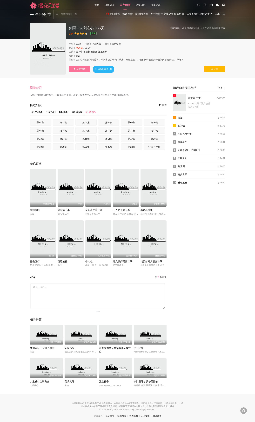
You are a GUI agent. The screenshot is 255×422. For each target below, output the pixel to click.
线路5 (90, 111)
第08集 (63, 130)
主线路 (37, 111)
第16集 (108, 138)
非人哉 (89, 261)
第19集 (40, 146)
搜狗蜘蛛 (121, 415)
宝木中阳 (80, 51)
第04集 (108, 122)
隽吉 (78, 55)
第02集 (63, 122)
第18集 (154, 138)
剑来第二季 (64, 209)
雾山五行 (35, 261)
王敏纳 (104, 51)
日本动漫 (109, 4)
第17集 (131, 138)
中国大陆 (96, 43)
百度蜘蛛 (145, 415)
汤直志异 (69, 347)
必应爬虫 (110, 415)
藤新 (88, 51)
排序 (163, 104)
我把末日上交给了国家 (42, 347)
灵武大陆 (35, 209)
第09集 (86, 130)
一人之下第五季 (121, 209)
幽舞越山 (95, 51)
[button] (37, 87)
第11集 (131, 130)
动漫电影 (141, 4)
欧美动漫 (156, 4)
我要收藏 (175, 28)
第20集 (63, 146)
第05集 (131, 122)
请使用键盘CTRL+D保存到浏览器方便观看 (203, 28)
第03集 (86, 122)
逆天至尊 (138, 347)
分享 (214, 69)
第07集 (40, 130)
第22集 (108, 146)
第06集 (154, 122)
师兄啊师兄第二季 (122, 261)
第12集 (154, 130)
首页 (96, 4)
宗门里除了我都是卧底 (146, 381)
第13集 (40, 138)
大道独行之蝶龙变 (39, 381)
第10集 (108, 130)
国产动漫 (125, 4)
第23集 (131, 146)
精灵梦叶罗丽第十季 (151, 261)
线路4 (77, 111)
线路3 (64, 111)
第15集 (86, 138)
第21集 (86, 146)
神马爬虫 (157, 415)
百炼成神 (62, 261)
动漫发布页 (104, 68)
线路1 (51, 111)
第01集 (40, 122)
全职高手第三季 (93, 209)
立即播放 (79, 69)
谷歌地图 (98, 415)
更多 (221, 88)
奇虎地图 (133, 415)
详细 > (180, 59)
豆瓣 (93, 33)
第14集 (63, 138)
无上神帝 (104, 381)
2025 (78, 43)
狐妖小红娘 (147, 209)
